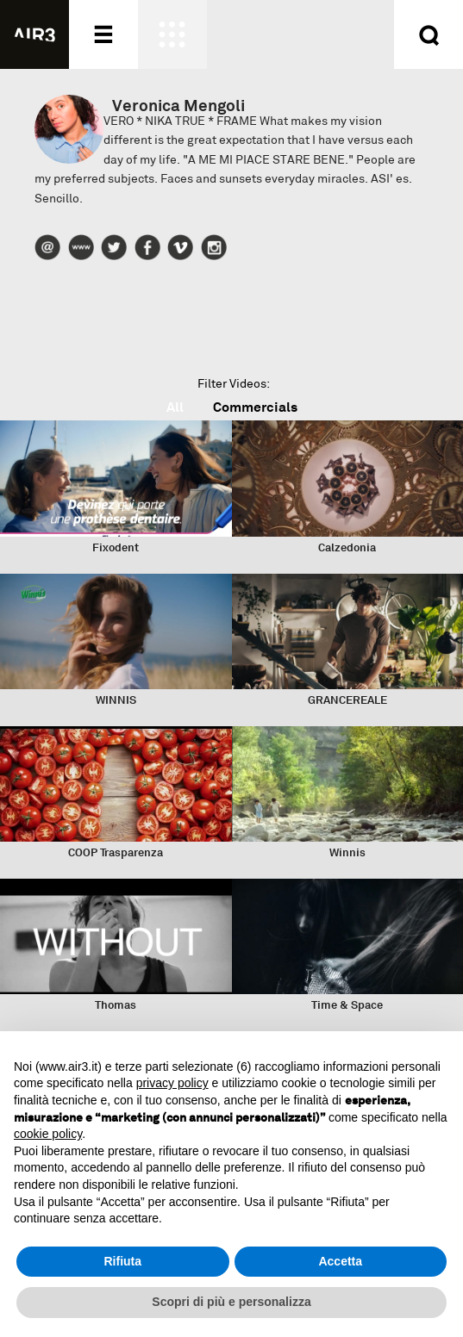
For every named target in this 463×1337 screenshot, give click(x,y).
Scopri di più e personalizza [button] (231, 1302)
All (175, 407)
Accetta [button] (340, 1261)
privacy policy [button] (172, 1083)
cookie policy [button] (48, 1134)
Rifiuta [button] (122, 1261)
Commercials (255, 407)
